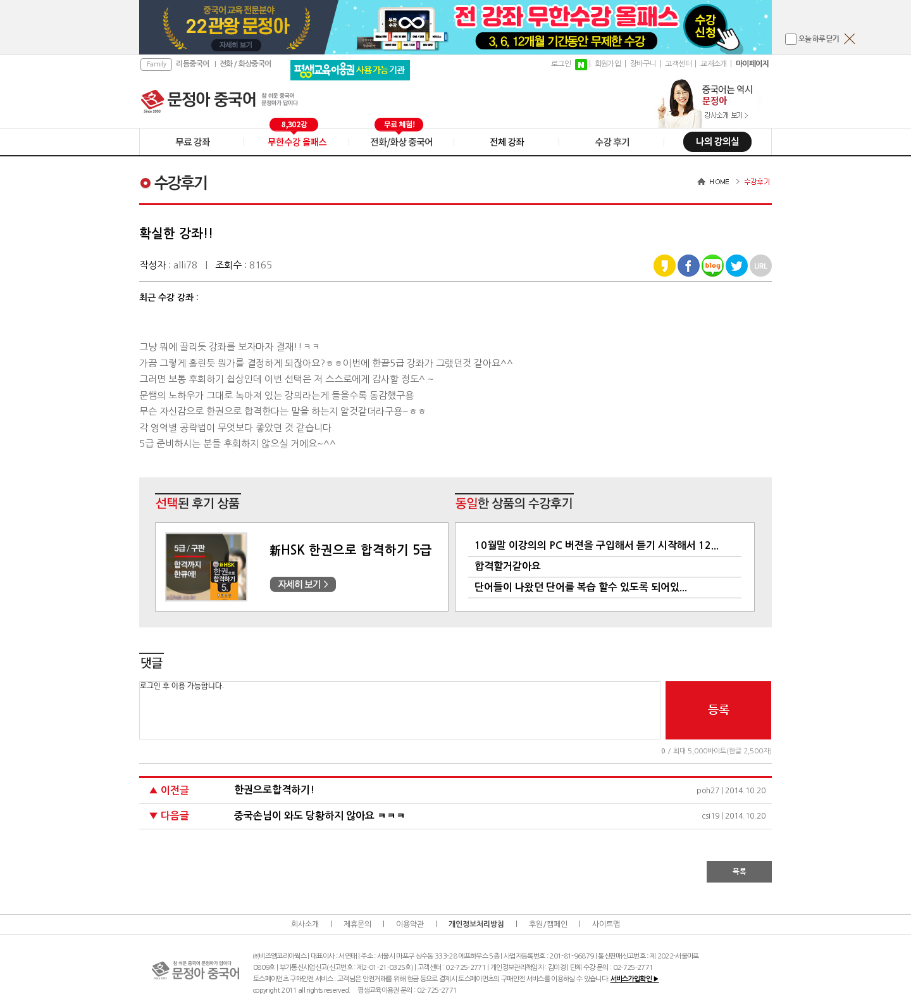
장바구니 (643, 64)
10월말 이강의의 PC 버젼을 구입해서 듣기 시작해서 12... (596, 545)
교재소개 (713, 64)
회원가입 (608, 64)
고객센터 (678, 64)
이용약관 (410, 924)
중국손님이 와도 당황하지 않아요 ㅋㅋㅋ (320, 816)
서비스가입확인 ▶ (634, 979)
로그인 (561, 64)
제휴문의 (357, 924)
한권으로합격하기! (274, 790)
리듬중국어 (192, 64)
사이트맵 (606, 924)
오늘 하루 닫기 (818, 39)
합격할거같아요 (507, 566)
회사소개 (305, 924)
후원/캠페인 (548, 924)
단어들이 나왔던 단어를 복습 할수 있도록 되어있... (580, 587)
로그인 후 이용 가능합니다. (399, 710)
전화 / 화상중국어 (245, 64)
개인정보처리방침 (476, 924)
